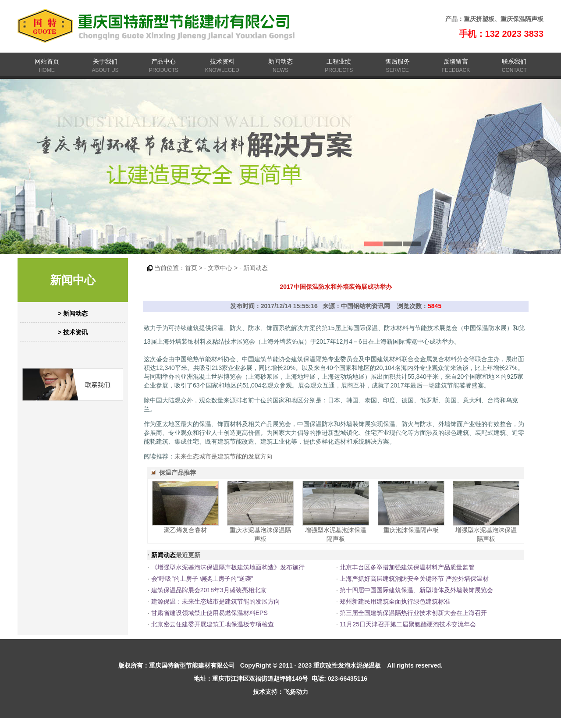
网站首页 (47, 61)
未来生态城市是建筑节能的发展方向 (223, 456)
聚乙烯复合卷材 (185, 529)
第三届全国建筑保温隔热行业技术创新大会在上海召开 (413, 612)
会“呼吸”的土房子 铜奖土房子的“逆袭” (202, 578)
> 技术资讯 (73, 332)
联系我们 (514, 61)
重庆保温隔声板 (522, 18)
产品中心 (163, 61)
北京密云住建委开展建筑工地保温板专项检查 (212, 624)
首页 (191, 267)
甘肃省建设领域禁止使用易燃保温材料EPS (209, 612)
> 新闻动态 (73, 313)
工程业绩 (339, 61)
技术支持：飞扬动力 (280, 691)
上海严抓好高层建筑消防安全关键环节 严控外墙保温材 (414, 578)
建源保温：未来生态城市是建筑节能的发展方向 (215, 601)
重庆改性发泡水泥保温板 (347, 665)
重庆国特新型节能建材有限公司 (192, 665)
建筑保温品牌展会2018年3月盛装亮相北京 (208, 590)
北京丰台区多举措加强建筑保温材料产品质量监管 (407, 567)
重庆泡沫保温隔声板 (411, 529)
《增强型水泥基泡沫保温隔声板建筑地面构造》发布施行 (228, 567)
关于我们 (105, 61)
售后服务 (397, 61)
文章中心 (220, 267)
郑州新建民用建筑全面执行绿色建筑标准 (395, 601)
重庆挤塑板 (479, 18)
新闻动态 (280, 61)
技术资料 (222, 61)
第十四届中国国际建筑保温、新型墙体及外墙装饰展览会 (416, 590)
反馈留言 (456, 61)
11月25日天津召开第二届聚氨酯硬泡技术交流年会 (408, 624)
